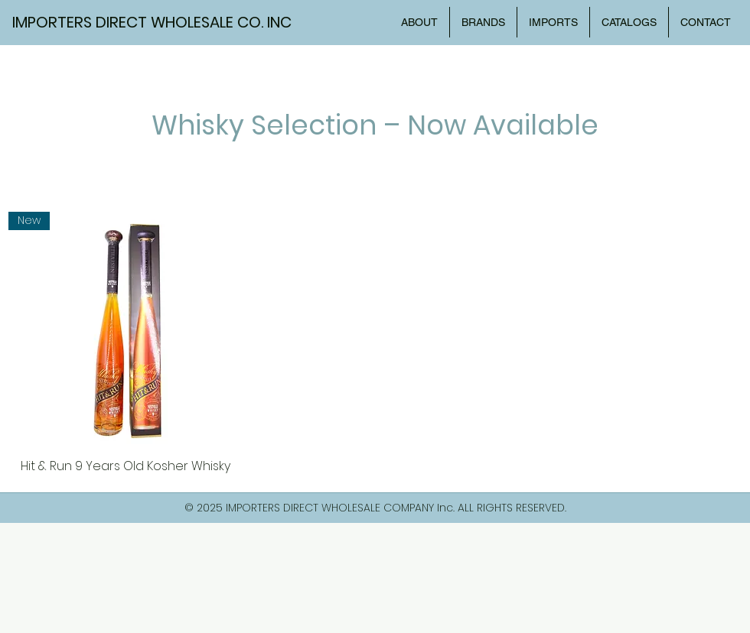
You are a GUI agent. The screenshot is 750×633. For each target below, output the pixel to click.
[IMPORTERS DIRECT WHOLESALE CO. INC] (160, 22)
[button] (629, 22)
